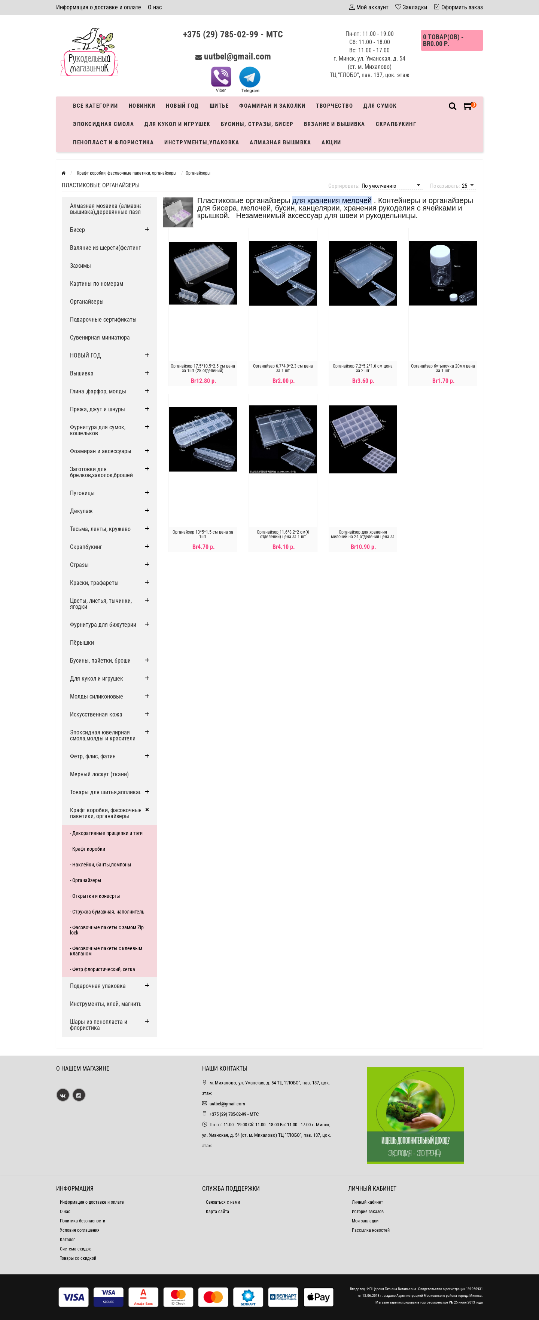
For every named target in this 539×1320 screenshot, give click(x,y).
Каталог (67, 1239)
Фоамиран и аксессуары (100, 451)
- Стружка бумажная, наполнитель (107, 912)
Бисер (77, 229)
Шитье (219, 105)
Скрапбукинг (396, 124)
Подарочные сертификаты (103, 319)
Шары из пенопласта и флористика (98, 1024)
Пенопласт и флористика (113, 142)
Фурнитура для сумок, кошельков (97, 430)
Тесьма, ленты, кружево (100, 528)
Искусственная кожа (96, 714)
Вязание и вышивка (334, 124)
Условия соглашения (80, 1230)
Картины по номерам (96, 283)
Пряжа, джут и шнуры (97, 409)
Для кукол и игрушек (177, 124)
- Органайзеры (85, 880)
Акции (331, 142)
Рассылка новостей (371, 1230)
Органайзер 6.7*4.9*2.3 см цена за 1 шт (283, 368)
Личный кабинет (367, 1202)
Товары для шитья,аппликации (109, 792)
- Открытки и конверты (95, 896)
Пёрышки (82, 642)
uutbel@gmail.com (237, 56)
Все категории (95, 105)
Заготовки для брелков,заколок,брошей (101, 472)
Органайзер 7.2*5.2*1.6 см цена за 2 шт (363, 368)
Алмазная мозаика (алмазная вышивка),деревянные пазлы (107, 208)
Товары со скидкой (78, 1258)
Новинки (142, 105)
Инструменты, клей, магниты (106, 1003)
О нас (155, 7)
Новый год (182, 105)
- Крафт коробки (87, 849)
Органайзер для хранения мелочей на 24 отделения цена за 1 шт (363, 536)
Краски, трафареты (94, 582)
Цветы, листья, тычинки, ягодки (101, 603)
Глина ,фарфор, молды (98, 391)
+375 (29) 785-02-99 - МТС (233, 34)
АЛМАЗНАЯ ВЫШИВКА (280, 142)
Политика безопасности (82, 1221)
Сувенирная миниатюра (100, 337)
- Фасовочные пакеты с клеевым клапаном (106, 951)
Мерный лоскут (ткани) (99, 774)
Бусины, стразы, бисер (257, 124)
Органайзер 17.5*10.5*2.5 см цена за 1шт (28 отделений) (203, 368)
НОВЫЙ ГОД (85, 355)
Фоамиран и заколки (272, 105)
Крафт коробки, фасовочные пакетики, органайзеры (106, 813)
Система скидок (75, 1249)
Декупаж (81, 511)
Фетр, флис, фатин (93, 756)
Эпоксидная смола (103, 124)
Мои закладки (365, 1221)
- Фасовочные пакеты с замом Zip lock (107, 930)
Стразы (79, 564)
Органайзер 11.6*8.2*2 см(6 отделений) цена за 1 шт (283, 534)
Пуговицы (82, 493)
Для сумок (380, 105)
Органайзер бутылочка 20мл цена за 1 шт (443, 368)
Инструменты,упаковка (201, 142)
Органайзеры (87, 301)
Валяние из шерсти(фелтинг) (106, 247)
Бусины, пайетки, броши (100, 660)
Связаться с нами (223, 1202)
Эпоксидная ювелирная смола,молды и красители (102, 735)
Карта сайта (217, 1211)
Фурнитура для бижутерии (103, 624)
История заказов (368, 1211)
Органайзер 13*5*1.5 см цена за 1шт (203, 534)
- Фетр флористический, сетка (102, 969)
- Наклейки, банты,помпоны (100, 865)
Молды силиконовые (96, 696)
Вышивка (82, 373)
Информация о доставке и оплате (98, 7)
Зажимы (80, 265)
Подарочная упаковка (98, 985)
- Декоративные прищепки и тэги (106, 833)
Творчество (334, 105)
